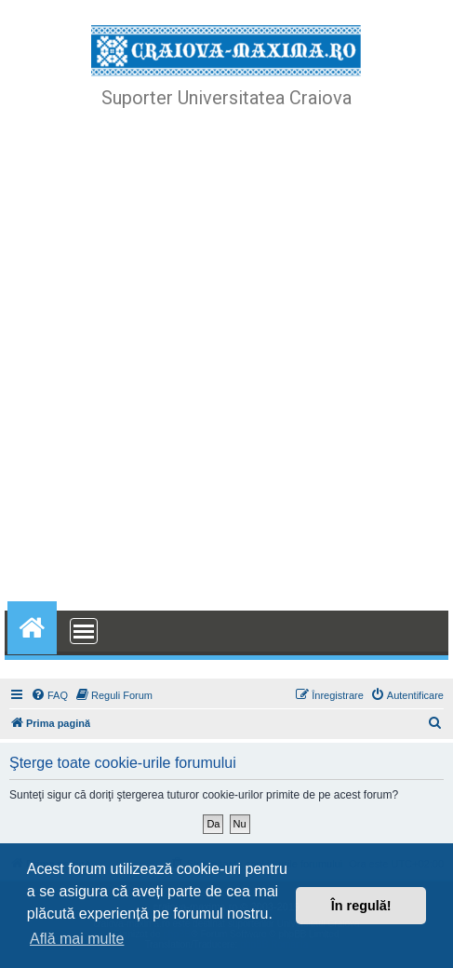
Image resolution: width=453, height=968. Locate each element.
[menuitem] (49, 695)
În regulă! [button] (361, 905)
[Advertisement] (226, 361)
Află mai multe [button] (77, 939)
